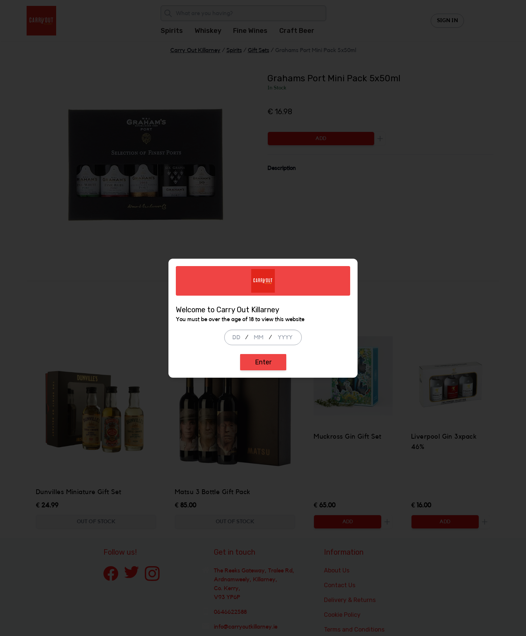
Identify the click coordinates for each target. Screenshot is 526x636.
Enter (263, 362)
